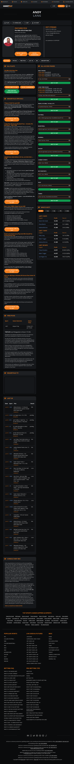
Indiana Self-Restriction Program (37, 748)
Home (50, 636)
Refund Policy (53, 656)
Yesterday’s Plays (53, 647)
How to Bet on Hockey (32, 691)
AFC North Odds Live (32, 656)
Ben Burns (8, 618)
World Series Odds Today (34, 663)
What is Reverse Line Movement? (13, 724)
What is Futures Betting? (11, 696)
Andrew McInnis (43, 227)
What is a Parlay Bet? (10, 680)
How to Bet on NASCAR (32, 707)
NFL (30, 589)
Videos (28, 675)
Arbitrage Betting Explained (34, 715)
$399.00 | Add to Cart (12, 271)
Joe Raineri (47, 620)
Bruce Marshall (48, 618)
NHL (5, 645)
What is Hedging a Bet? (10, 711)
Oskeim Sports (63, 620)
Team (50, 645)
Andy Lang (42, 235)
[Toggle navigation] (69, 6)
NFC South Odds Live (32, 659)
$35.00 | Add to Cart (21, 53)
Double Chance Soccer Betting (12, 718)
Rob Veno (27, 624)
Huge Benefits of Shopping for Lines (36, 719)
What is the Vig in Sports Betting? (13, 709)
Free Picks (29, 671)
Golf (5, 656)
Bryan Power (25, 622)
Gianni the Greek (43, 221)
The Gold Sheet (18, 620)
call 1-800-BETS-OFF (53, 745)
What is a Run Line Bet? (10, 684)
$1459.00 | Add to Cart (12, 307)
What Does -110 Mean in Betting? (13, 722)
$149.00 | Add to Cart (12, 201)
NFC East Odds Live (32, 645)
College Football (9, 639)
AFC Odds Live (30, 643)
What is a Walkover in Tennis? (12, 720)
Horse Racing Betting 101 (33, 702)
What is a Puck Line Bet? (10, 682)
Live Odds (29, 636)
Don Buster (9, 622)
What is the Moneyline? (10, 671)
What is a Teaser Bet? (10, 689)
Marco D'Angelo (43, 616)
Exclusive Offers (53, 641)
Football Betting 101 (32, 684)
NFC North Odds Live (32, 654)
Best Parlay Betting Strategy (34, 713)
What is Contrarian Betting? (12, 729)
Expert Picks (29, 673)
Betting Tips (29, 678)
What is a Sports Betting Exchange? (14, 716)
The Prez (25, 620)
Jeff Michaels (64, 622)
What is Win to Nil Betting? (11, 707)
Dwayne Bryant (48, 622)
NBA (33, 589)
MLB (8, 591)
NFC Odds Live (30, 641)
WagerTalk (23, 759)
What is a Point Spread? (10, 673)
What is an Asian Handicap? (11, 698)
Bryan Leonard (25, 616)
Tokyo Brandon (43, 250)
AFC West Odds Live (32, 652)
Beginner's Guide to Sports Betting (36, 680)
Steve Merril (10, 620)
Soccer (6, 654)
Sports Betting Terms (32, 682)
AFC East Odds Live (32, 647)
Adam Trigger (42, 239)
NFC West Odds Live (32, 650)
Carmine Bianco (17, 622)
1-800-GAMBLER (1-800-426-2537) (62, 741)
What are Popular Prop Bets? (12, 687)
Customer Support (54, 650)
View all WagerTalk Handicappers (13, 605)
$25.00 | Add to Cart (11, 119)
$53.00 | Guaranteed (34, 53)
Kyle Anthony (51, 616)
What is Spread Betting (10, 693)
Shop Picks (52, 643)
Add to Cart (54, 83)
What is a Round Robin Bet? (11, 691)
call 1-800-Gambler (53, 755)
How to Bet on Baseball (33, 689)
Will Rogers (18, 616)
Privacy (51, 652)
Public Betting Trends (32, 717)
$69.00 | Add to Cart (11, 229)
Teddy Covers (32, 620)
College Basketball (9, 643)
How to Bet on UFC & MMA (33, 698)
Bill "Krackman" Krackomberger (27, 618)
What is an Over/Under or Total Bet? (14, 675)
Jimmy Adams (40, 618)
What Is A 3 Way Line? (9, 678)
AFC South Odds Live (32, 661)
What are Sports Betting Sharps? (13, 713)
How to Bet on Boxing (32, 700)
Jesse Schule (40, 622)
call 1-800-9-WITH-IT (53, 747)
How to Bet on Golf (32, 696)
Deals (50, 639)
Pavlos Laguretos (35, 624)
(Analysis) (16, 412)
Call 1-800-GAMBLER (43, 743)
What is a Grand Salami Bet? (12, 727)
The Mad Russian (45, 624)
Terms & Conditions (54, 654)
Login (54, 6)
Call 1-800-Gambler (49, 750)
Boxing (6, 659)
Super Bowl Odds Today (33, 639)
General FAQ (52, 659)
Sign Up (61, 6)
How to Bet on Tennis (32, 704)
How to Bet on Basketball (33, 687)
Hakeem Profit (56, 622)
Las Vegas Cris (43, 256)
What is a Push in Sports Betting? (13, 704)
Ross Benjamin (54, 620)
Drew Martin (42, 224)
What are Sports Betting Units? (13, 702)
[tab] (7, 60)
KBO (5, 650)
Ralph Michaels (40, 620)
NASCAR (6, 661)
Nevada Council (28, 753)
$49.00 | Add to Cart (11, 152)
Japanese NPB (7, 652)
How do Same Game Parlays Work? (13, 700)
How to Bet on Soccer (32, 693)
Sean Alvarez (33, 622)
